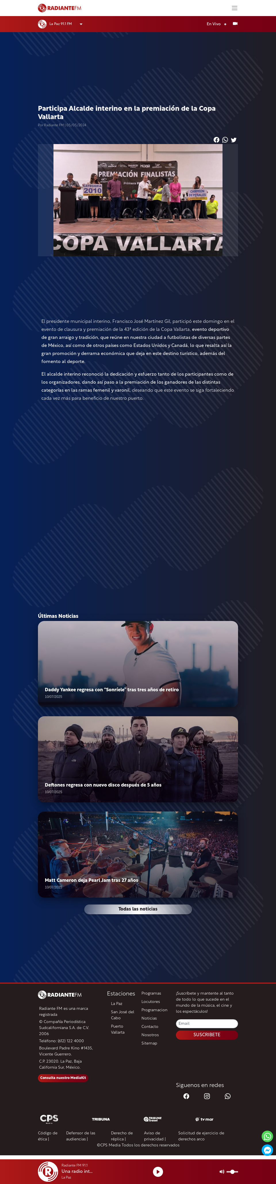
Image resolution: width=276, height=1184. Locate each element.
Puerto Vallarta (117, 1029)
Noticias (149, 1018)
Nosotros (150, 1035)
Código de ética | (47, 1136)
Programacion (154, 1010)
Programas (151, 993)
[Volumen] (232, 1172)
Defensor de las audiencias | (80, 1136)
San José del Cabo (122, 1015)
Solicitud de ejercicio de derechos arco (201, 1136)
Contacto (149, 1027)
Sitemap (149, 1043)
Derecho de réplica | (122, 1136)
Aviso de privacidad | (155, 1136)
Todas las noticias (138, 909)
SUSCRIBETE (207, 1035)
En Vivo (218, 24)
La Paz (116, 1004)
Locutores (150, 1002)
